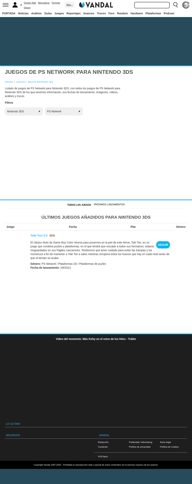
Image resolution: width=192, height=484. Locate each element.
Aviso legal (165, 442)
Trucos (101, 13)
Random (122, 13)
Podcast (169, 13)
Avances (88, 13)
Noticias (23, 13)
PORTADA (8, 13)
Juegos (59, 13)
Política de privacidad (139, 446)
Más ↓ (69, 4)
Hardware (137, 13)
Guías (48, 13)
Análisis (36, 13)
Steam (27, 7)
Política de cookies (169, 446)
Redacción (103, 442)
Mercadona (44, 3)
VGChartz (103, 456)
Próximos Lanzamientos (109, 204)
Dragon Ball (30, 3)
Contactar (103, 446)
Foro (111, 13)
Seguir (163, 244)
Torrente (56, 3)
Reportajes (73, 13)
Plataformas (153, 13)
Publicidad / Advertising (140, 442)
